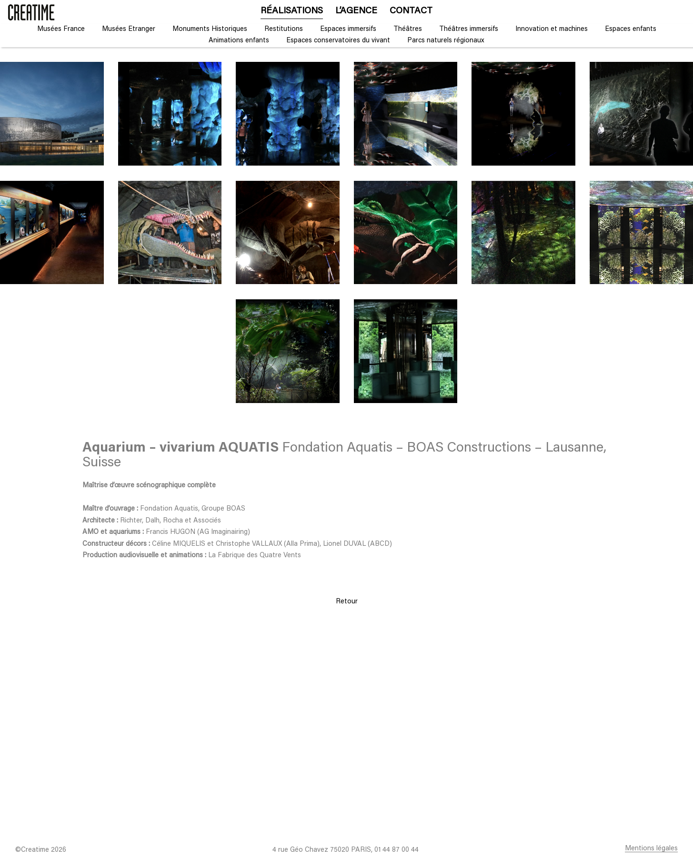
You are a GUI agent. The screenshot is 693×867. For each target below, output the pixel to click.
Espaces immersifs (348, 29)
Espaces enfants (630, 29)
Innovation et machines (551, 29)
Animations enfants (239, 40)
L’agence (356, 11)
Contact (411, 11)
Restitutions (283, 29)
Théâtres (407, 29)
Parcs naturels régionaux (445, 40)
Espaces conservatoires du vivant (338, 40)
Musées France (61, 29)
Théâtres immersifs (468, 29)
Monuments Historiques (209, 29)
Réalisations (292, 11)
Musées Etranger (128, 29)
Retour (347, 601)
